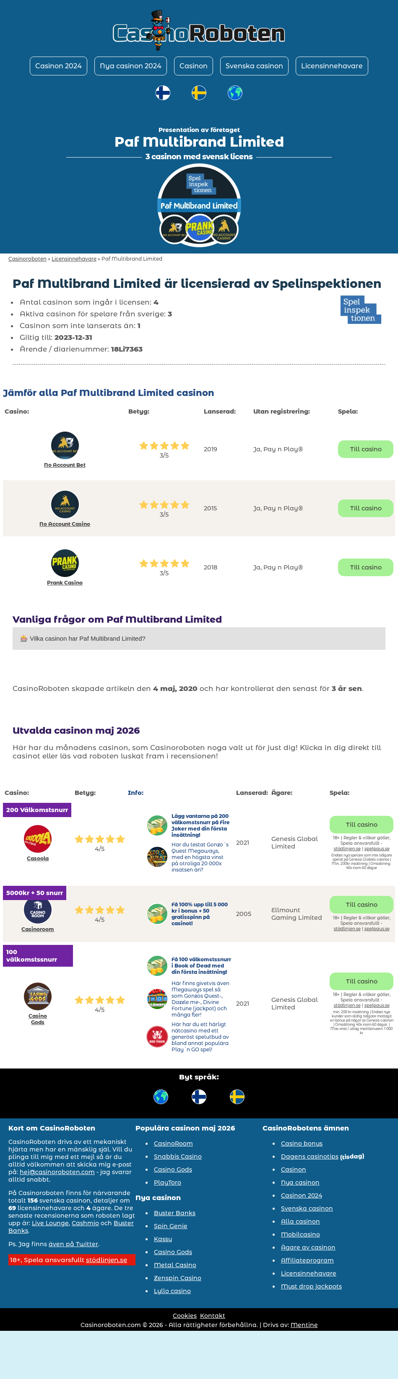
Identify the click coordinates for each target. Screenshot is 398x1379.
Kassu (163, 1239)
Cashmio (85, 1223)
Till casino (366, 449)
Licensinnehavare (332, 66)
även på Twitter (73, 1244)
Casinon (193, 66)
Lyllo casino (172, 1291)
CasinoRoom (173, 1143)
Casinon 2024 (58, 66)
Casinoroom (37, 929)
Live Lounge (50, 1223)
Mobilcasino (300, 1234)
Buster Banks (174, 1213)
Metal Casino (175, 1265)
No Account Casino (64, 524)
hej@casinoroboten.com (57, 1172)
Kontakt (212, 1315)
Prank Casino (65, 583)
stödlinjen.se (347, 848)
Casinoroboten (27, 259)
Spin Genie (170, 1226)
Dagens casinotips (309, 1156)
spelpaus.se (377, 848)
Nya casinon (300, 1182)
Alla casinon (300, 1221)
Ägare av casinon (308, 1247)
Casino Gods (38, 1019)
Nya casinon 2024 (130, 66)
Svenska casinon (254, 66)
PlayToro (167, 1182)
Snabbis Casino (178, 1156)
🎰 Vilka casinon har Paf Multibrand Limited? (83, 638)
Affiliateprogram (307, 1260)
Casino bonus (302, 1143)
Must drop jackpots (311, 1286)
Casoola (38, 858)
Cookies (185, 1315)
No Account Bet (65, 465)
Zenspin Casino (177, 1278)
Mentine (304, 1325)
